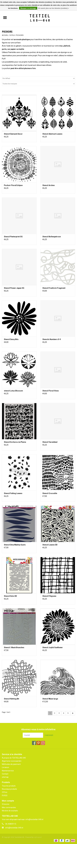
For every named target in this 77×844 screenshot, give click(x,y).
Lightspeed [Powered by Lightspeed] (38, 837)
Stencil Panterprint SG (13, 237)
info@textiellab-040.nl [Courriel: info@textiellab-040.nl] (14, 828)
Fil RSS (4, 795)
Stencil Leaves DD (49, 545)
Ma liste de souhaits (10, 811)
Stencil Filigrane (49, 596)
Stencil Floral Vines (50, 391)
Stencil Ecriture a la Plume (15, 442)
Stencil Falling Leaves (13, 493)
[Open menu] (5, 17)
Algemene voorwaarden (11, 761)
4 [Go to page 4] (63, 713)
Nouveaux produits (9, 789)
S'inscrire (5, 804)
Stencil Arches (48, 185)
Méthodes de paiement (11, 764)
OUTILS (12, 35)
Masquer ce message (28, 8)
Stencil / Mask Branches (14, 647)
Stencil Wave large (50, 699)
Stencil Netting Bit (11, 699)
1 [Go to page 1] (50, 713)
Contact (5, 774)
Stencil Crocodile (49, 493)
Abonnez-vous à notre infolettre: (38, 729)
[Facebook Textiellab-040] (34, 743)
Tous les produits (9, 786)
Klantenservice (8, 771)
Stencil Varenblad (49, 442)
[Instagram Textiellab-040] (43, 743)
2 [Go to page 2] (54, 713)
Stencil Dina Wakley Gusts (15, 545)
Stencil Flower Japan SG (14, 288)
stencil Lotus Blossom (13, 391)
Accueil (5, 35)
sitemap (5, 777)
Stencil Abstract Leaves (52, 134)
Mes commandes (9, 807)
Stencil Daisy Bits (11, 339)
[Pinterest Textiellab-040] (38, 743)
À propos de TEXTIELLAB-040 (14, 758)
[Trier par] (38, 78)
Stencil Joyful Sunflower (52, 647)
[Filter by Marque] (38, 84)
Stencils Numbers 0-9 (51, 339)
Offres (4, 792)
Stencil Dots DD (10, 596)
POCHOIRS (19, 35)
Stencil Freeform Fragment (53, 288)
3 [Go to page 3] (59, 713)
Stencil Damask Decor (13, 134)
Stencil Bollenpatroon (51, 237)
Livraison (5, 767)
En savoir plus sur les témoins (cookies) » (53, 8)
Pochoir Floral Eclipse (13, 185)
